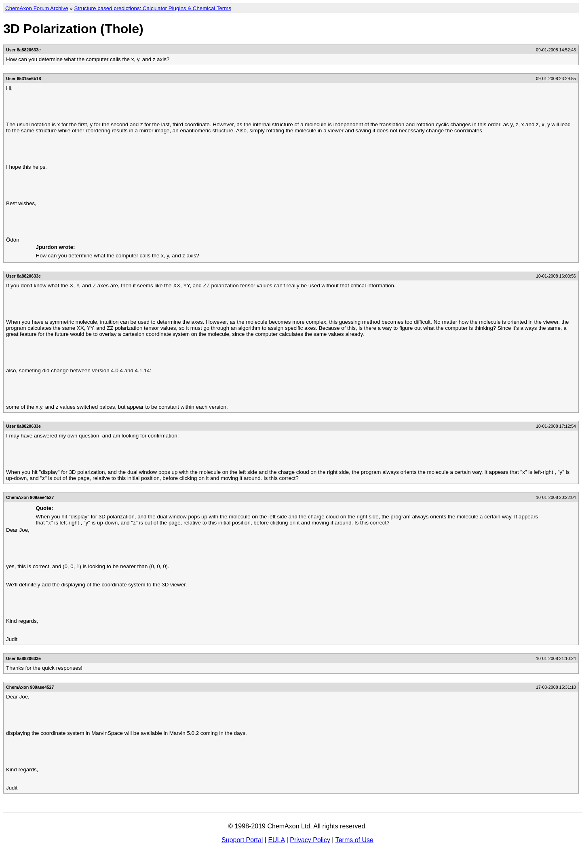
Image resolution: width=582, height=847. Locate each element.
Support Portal (242, 839)
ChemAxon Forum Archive (36, 8)
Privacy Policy (310, 839)
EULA (276, 839)
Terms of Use (354, 839)
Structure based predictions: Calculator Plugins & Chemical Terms (152, 8)
